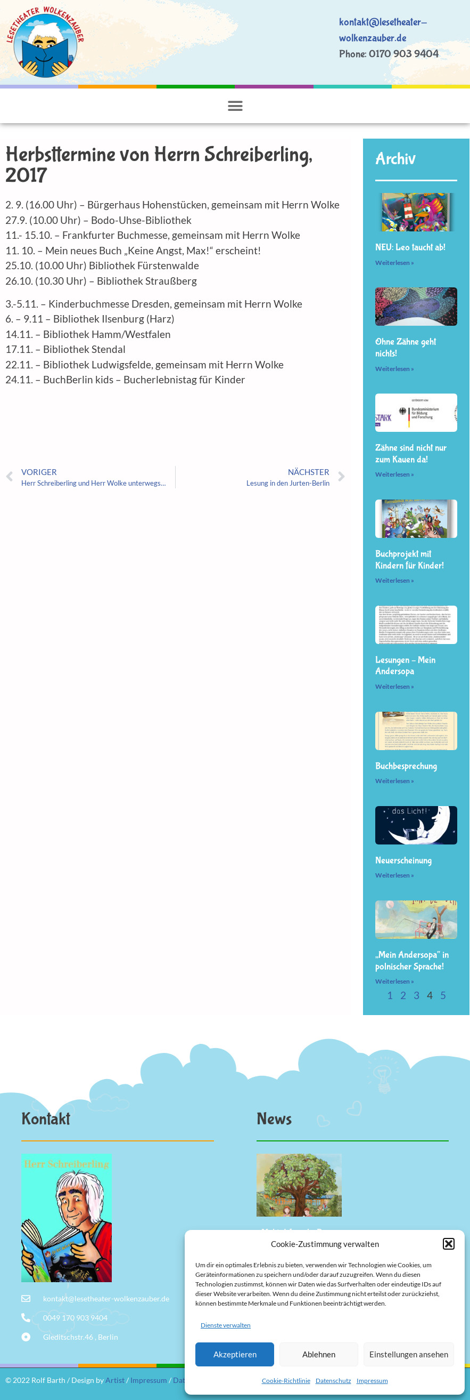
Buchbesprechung (406, 766)
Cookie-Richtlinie (286, 1381)
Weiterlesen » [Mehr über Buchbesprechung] (394, 781)
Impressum (372, 1381)
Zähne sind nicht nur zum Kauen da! (411, 453)
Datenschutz (333, 1381)
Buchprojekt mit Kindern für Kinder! (409, 560)
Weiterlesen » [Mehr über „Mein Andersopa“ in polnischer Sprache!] (394, 981)
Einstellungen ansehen (408, 1354)
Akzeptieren (235, 1354)
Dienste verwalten (226, 1325)
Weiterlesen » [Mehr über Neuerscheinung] (394, 875)
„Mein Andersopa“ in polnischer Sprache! (412, 961)
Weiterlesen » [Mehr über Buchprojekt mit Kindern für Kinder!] (394, 580)
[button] (448, 1243)
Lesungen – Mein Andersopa (405, 666)
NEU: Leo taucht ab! (410, 247)
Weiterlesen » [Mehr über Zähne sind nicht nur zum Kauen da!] (394, 474)
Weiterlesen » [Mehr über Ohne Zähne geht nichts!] (394, 369)
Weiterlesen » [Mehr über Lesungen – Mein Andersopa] (394, 686)
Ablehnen (318, 1354)
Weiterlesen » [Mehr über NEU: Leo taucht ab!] (394, 263)
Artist (115, 1380)
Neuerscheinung (403, 860)
